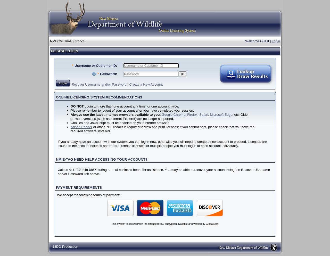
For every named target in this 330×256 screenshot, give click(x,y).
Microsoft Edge (221, 115)
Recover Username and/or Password (99, 84)
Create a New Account (146, 84)
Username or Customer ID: (94, 66)
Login (276, 41)
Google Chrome (173, 115)
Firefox (192, 115)
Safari (203, 115)
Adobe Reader (81, 127)
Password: (107, 74)
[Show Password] (182, 74)
